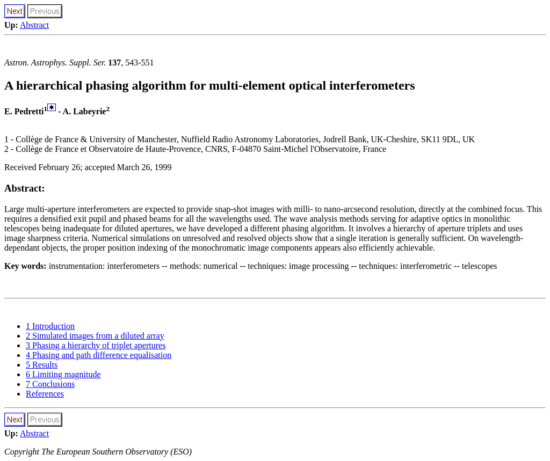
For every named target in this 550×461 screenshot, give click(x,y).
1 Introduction (50, 326)
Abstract (34, 25)
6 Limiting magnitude (63, 374)
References (45, 393)
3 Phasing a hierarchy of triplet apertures (95, 345)
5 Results (41, 364)
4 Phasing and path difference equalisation (98, 355)
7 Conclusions (50, 384)
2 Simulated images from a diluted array (95, 335)
